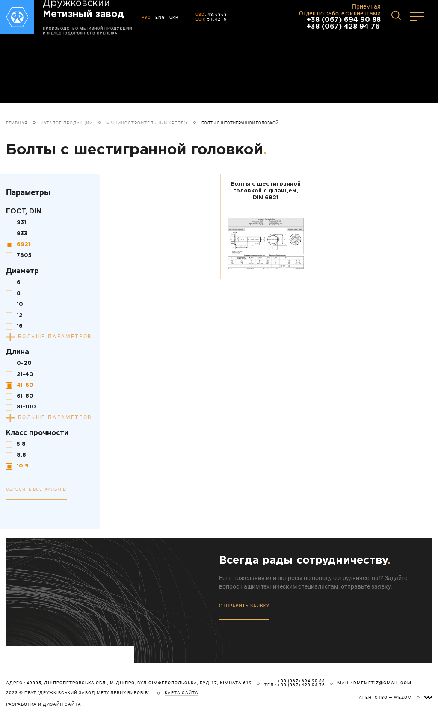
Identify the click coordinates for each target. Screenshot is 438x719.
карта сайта (181, 693)
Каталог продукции (67, 123)
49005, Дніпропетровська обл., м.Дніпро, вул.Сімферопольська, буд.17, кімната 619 (139, 683)
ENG (160, 17)
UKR (173, 17)
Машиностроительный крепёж (147, 123)
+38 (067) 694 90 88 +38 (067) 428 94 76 (344, 23)
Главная (16, 123)
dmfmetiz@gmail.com (382, 683)
